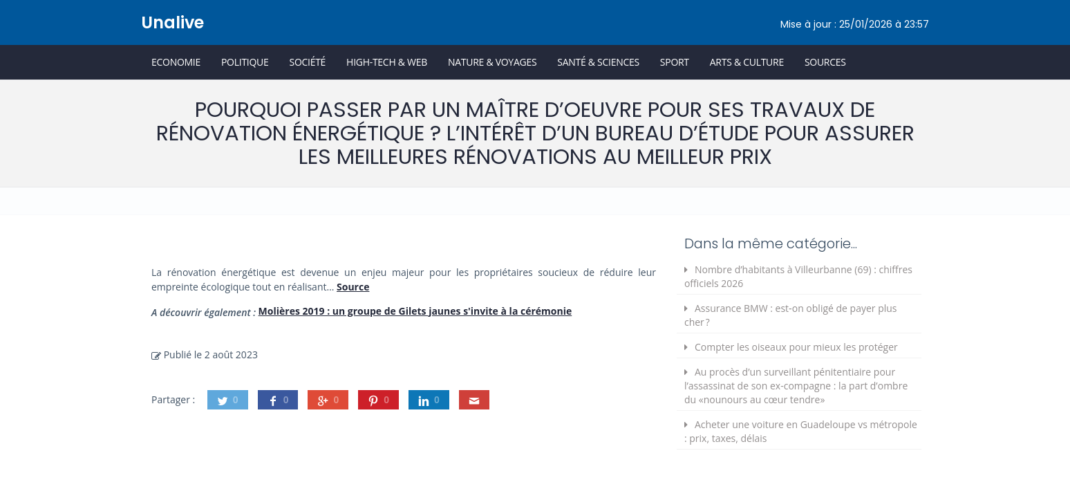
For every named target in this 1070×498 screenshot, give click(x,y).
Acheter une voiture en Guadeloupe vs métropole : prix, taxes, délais (800, 431)
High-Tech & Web (386, 61)
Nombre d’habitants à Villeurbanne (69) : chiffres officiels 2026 (798, 276)
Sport (674, 61)
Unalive (172, 22)
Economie (175, 61)
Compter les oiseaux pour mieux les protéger (796, 346)
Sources (825, 61)
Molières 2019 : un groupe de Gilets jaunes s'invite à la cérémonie (415, 310)
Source (353, 286)
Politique (245, 61)
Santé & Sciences (598, 61)
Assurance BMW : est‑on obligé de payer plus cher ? (790, 315)
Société (307, 61)
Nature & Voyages (492, 61)
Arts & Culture (747, 61)
